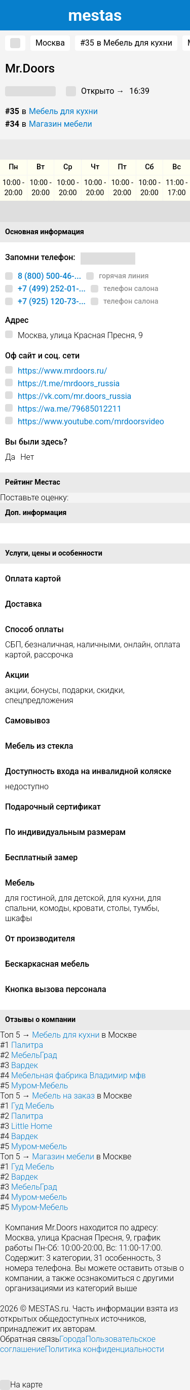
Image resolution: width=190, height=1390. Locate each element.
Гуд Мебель (32, 1106)
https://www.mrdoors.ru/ (62, 371)
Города (72, 1339)
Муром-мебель (39, 1146)
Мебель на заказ (63, 1096)
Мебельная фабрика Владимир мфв (78, 1075)
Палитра (27, 1045)
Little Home (31, 1126)
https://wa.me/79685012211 (70, 409)
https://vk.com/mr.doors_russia (74, 396)
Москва (50, 43)
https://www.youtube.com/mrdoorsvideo (91, 421)
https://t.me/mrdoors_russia (69, 383)
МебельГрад (34, 1055)
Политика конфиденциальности (104, 1349)
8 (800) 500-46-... (49, 276)
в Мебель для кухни (126, 43)
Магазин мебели (60, 124)
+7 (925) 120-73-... (52, 301)
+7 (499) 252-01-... (52, 288)
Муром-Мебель (39, 1085)
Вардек (24, 1065)
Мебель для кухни (63, 111)
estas (95, 15)
